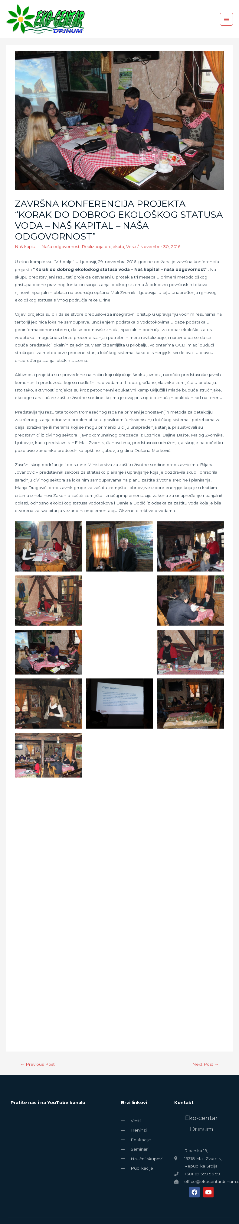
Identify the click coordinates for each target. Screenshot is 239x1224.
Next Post (205, 1064)
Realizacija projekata (103, 246)
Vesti (131, 246)
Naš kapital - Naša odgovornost (47, 246)
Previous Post (38, 1064)
